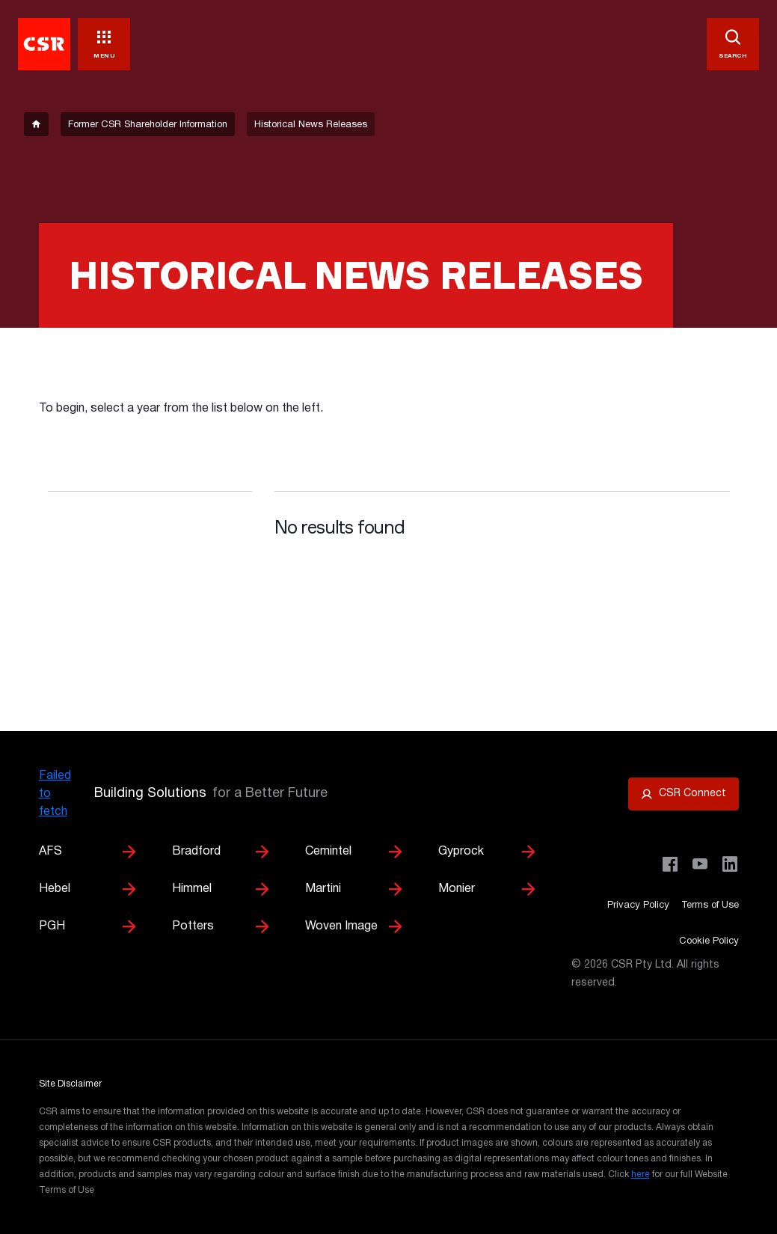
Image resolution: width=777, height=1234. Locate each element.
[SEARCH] (733, 44)
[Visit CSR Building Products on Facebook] (670, 864)
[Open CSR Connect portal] (683, 794)
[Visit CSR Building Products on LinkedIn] (730, 864)
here (640, 1174)
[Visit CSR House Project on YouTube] (700, 864)
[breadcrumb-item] (36, 124)
